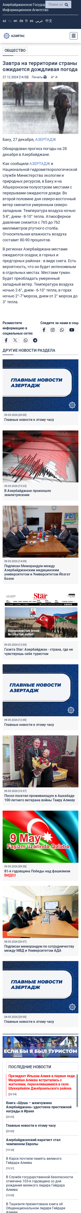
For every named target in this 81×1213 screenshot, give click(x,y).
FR (26, 21)
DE (21, 21)
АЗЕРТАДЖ (45, 139)
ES (31, 21)
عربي (39, 21)
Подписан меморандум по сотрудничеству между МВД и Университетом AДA (39, 948)
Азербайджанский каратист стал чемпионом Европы (33, 1142)
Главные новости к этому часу (29, 420)
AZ (4, 21)
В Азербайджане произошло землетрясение (27, 493)
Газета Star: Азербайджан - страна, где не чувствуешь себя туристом (38, 651)
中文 (48, 21)
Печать (39, 77)
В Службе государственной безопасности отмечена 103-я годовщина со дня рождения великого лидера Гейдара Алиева (39, 1183)
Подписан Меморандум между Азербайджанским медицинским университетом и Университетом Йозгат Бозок (37, 572)
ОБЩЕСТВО (15, 50)
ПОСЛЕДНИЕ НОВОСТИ (29, 1067)
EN (15, 21)
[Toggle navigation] (72, 36)
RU (9, 21)
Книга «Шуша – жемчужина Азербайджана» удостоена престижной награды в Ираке (38, 1107)
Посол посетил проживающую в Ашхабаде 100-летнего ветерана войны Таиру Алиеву (39, 798)
